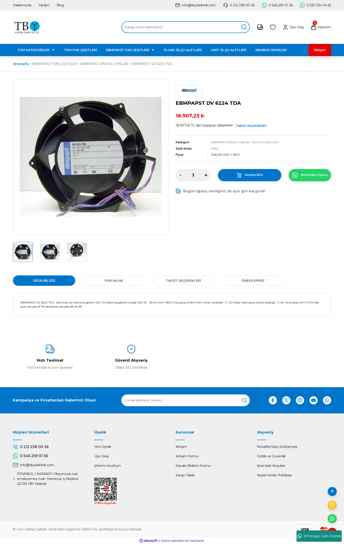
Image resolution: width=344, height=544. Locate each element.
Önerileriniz (253, 281)
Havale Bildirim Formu (193, 466)
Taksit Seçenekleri (251, 126)
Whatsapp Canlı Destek (319, 536)
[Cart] (320, 27)
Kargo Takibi (185, 475)
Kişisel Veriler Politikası (274, 475)
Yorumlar (113, 281)
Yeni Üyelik (102, 447)
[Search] (185, 27)
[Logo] (27, 27)
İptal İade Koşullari (271, 466)
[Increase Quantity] (205, 175)
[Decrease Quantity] (180, 175)
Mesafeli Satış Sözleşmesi (277, 447)
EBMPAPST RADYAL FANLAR (231, 142)
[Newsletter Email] (185, 400)
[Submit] (244, 400)
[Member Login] (293, 27)
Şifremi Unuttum (107, 466)
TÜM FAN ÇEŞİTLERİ (268, 142)
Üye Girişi (101, 456)
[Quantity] (193, 175)
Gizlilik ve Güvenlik (271, 456)
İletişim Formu (187, 456)
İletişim (181, 447)
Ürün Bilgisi (44, 281)
